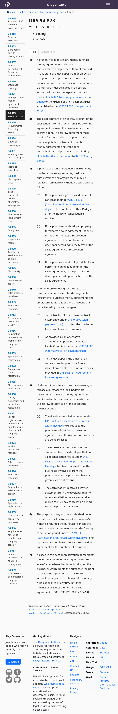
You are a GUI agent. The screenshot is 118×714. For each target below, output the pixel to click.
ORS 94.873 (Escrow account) (54, 156)
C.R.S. (103, 647)
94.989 (15, 576)
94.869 (13, 85)
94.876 (15, 127)
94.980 (15, 503)
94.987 (15, 557)
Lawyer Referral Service (46, 660)
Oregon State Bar (48, 642)
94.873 (16, 115)
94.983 (15, 517)
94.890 (15, 179)
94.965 (16, 385)
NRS (102, 657)
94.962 (14, 370)
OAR (102, 667)
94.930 (15, 280)
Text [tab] (33, 51)
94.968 (16, 401)
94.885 (13, 167)
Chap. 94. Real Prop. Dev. (51, 12)
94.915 (14, 239)
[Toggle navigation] (108, 5)
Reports (74, 675)
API (72, 661)
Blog (72, 651)
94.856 (16, 22)
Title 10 (32, 12)
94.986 (15, 536)
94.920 (15, 255)
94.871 (16, 100)
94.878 (14, 141)
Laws (103, 662)
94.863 (16, 51)
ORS (14, 12)
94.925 (14, 269)
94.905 (14, 228)
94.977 (15, 488)
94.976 (13, 474)
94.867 (15, 69)
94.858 (13, 37)
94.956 (15, 339)
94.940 (15, 293)
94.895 (14, 197)
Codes (103, 642)
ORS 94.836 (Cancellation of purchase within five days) (67, 204)
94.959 (15, 356)
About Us (75, 656)
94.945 (13, 305)
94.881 (16, 154)
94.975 (15, 462)
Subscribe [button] (13, 661)
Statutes (104, 652)
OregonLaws (56, 4)
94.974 (13, 447)
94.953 (15, 319)
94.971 (15, 425)
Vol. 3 (22, 12)
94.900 (15, 216)
